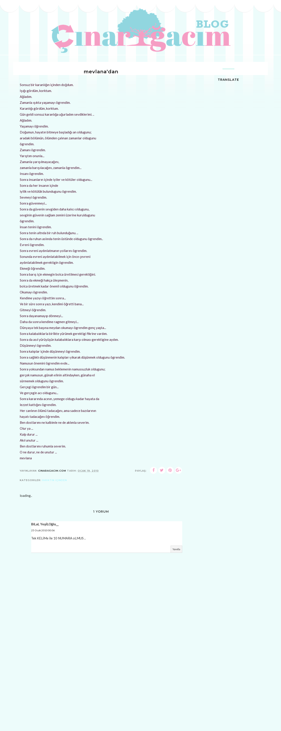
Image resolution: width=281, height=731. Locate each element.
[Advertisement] (101, 699)
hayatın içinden (54, 480)
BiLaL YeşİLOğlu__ (45, 524)
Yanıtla (176, 549)
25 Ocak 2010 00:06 (43, 530)
